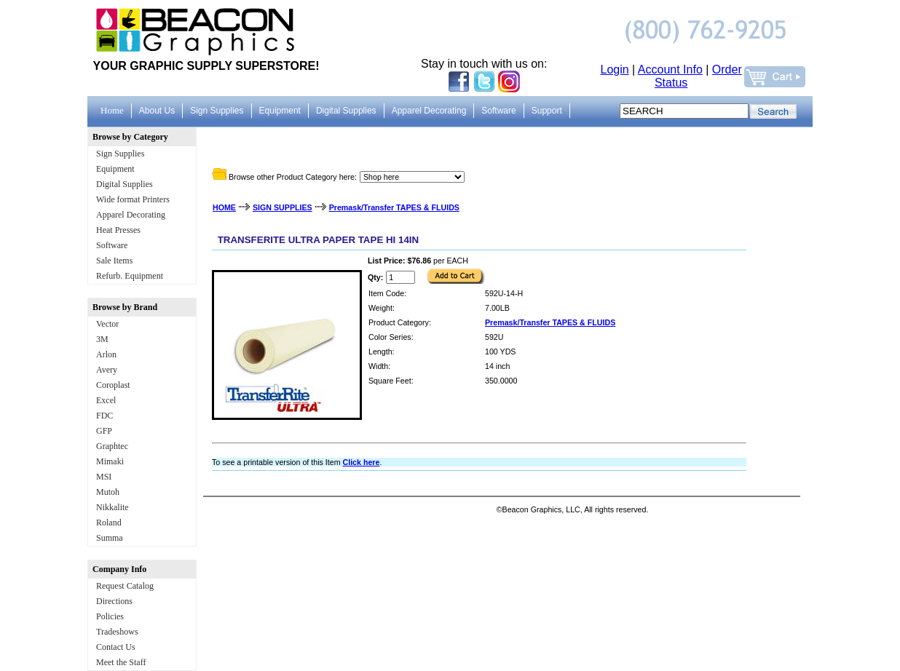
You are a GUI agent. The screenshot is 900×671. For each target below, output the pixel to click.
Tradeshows (117, 632)
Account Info (670, 69)
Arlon (106, 354)
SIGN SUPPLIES (282, 207)
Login (615, 69)
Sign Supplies (120, 153)
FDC (104, 415)
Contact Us (115, 647)
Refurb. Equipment (129, 276)
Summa (109, 538)
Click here (360, 462)
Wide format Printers (133, 199)
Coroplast (113, 385)
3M (102, 339)
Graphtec (112, 446)
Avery (106, 370)
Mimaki (110, 461)
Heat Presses (118, 230)
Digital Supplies (124, 184)
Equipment (115, 169)
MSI (103, 477)
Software (111, 245)
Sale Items (114, 260)
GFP (104, 431)
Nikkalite (112, 507)
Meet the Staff (121, 662)
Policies (110, 616)
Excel (106, 400)
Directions (114, 601)
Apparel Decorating (130, 215)
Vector (107, 324)
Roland (109, 522)
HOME (224, 207)
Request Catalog (125, 586)
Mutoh (107, 492)
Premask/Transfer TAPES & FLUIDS (394, 207)
